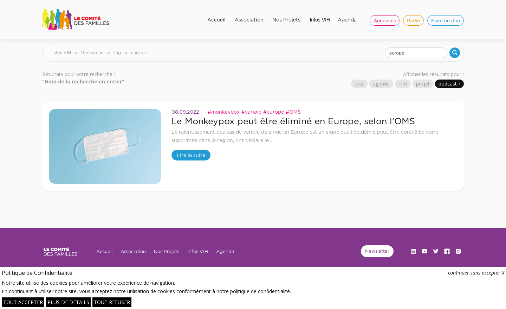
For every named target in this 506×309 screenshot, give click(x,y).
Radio (413, 20)
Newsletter (377, 250)
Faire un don (445, 20)
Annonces (385, 20)
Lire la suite (191, 155)
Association (249, 19)
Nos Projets (286, 19)
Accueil (216, 19)
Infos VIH (320, 20)
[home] (78, 19)
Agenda (347, 19)
